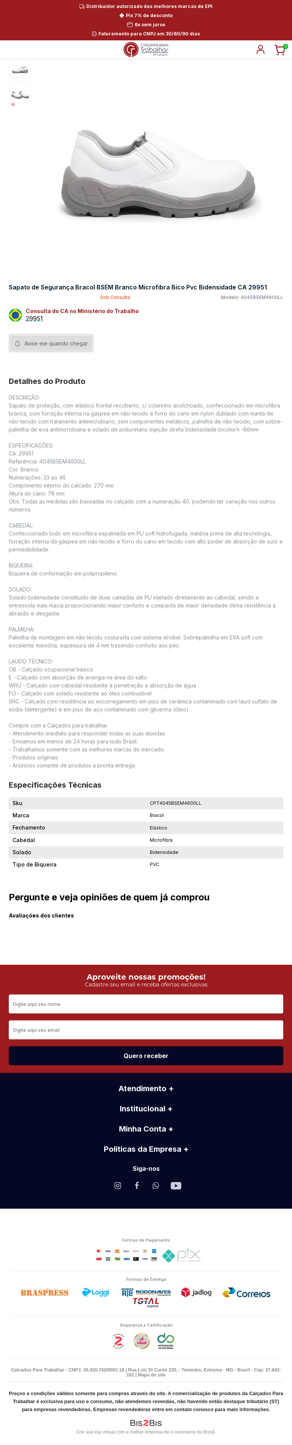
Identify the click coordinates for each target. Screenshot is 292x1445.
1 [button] (13, 104)
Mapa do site (152, 1375)
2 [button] (20, 104)
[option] (20, 67)
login (260, 49)
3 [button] (27, 104)
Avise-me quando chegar (56, 343)
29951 (34, 318)
